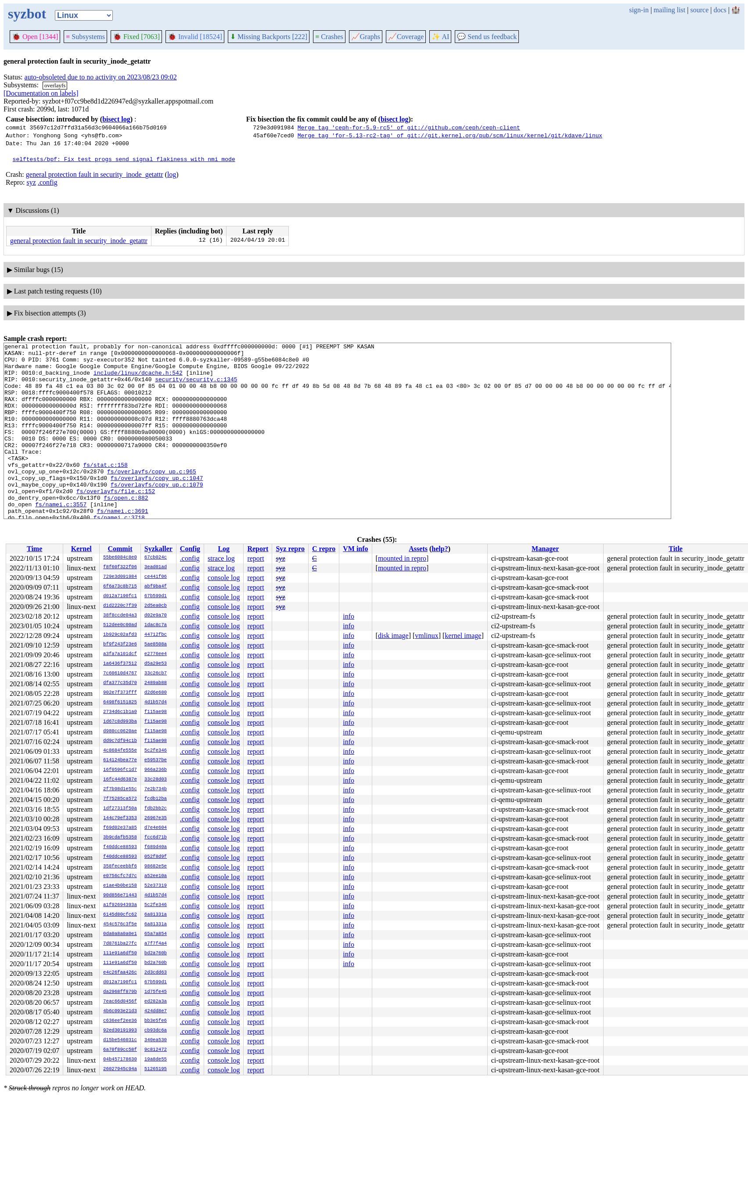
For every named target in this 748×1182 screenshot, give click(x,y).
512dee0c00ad (120, 625)
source (699, 10)
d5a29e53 (155, 664)
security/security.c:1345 (196, 387)
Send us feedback (487, 36)
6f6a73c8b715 (120, 587)
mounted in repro (402, 558)
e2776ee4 (155, 654)
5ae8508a (155, 644)
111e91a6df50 (120, 953)
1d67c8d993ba (120, 722)
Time (34, 548)
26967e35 (155, 818)
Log (224, 548)
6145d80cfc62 (120, 915)
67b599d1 (155, 596)
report (255, 558)
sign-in (638, 10)
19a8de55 (155, 1060)
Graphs (365, 36)
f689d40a (155, 847)
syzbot (27, 13)
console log (224, 577)
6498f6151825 (120, 702)
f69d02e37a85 (120, 828)
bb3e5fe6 (155, 1021)
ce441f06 (155, 577)
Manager (545, 548)
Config (190, 548)
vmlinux (426, 635)
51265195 (155, 1069)
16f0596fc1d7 (120, 770)
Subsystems (85, 36)
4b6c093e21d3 (120, 1011)
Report (257, 548)
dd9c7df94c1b (120, 741)
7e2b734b (155, 789)
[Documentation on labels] (41, 93)
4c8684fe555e (120, 751)
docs (719, 10)
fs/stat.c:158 (105, 490)
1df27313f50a (120, 809)
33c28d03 (155, 780)
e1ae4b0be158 (120, 886)
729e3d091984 (120, 577)
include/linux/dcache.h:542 (138, 379)
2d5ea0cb (155, 606)
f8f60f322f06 (120, 567)
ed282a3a (155, 1002)
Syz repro (290, 548)
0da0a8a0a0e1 (120, 934)
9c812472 (155, 1050)
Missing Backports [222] (268, 36)
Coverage (406, 36)
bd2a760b (155, 953)
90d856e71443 (120, 895)
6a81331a (155, 915)
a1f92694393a (120, 905)
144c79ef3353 (120, 818)
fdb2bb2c (155, 809)
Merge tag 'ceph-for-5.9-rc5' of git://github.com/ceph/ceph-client (409, 127)
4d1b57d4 (155, 702)
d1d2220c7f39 (120, 606)
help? (440, 548)
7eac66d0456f (120, 1002)
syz (31, 182)
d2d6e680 (155, 693)
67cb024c (155, 558)
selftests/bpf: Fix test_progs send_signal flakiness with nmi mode (124, 159)
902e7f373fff (120, 693)
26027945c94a (120, 1069)
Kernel (81, 548)
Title (676, 548)
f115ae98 (155, 712)
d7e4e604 (155, 828)
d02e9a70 (155, 615)
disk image (393, 635)
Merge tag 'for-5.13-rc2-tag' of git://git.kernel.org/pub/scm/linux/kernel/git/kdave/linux (450, 135)
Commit (120, 548)
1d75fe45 (155, 992)
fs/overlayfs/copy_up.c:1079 (157, 513)
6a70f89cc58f (120, 1050)
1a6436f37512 (120, 664)
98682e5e (155, 866)
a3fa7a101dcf (120, 654)
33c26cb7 (155, 673)
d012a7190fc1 (120, 596)
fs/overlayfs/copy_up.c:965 (151, 497)
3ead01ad (155, 567)
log (171, 174)
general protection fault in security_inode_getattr (94, 174)
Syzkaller (158, 548)
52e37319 (155, 886)
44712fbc (155, 635)
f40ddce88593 (120, 847)
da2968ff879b (120, 992)
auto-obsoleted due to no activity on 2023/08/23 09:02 (101, 77)
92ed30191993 (120, 1031)
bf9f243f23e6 (120, 644)
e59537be (155, 760)
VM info (355, 548)
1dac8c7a (155, 625)
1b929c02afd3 (120, 635)
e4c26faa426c (120, 973)
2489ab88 (155, 683)
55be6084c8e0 (120, 558)
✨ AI (440, 36)
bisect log (116, 119)
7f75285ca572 (120, 799)
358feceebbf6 (120, 866)
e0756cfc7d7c (120, 876)
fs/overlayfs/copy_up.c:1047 (157, 505)
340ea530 (155, 1040)
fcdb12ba (155, 799)
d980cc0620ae (120, 731)
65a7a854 (155, 934)
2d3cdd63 (155, 973)
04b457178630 (120, 1060)
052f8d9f (155, 857)
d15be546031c (120, 1040)
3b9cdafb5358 (120, 838)
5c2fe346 (155, 751)
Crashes (329, 36)
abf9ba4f (155, 587)
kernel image (463, 635)
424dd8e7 (155, 1011)
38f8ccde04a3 (120, 615)
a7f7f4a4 (155, 944)
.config (48, 182)
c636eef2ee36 (120, 1021)
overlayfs (54, 85)
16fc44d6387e (120, 780)
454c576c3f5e (120, 924)
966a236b (155, 770)
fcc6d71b (155, 838)
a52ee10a (155, 876)
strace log (221, 558)
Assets (418, 548)
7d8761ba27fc (120, 944)
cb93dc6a (155, 1031)
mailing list (669, 10)
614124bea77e (120, 760)
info (348, 616)
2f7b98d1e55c (120, 789)
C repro (323, 548)
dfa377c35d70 (120, 683)
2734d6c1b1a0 (120, 712)
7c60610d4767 (120, 673)
